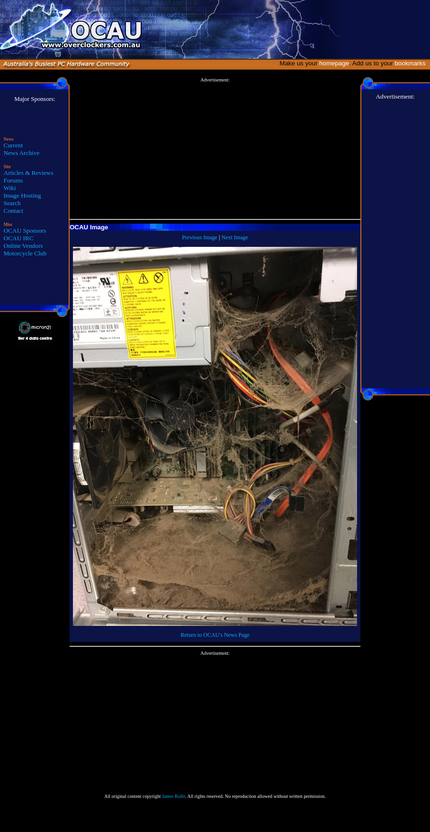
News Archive (22, 152)
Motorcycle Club (25, 253)
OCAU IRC (19, 238)
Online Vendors (23, 245)
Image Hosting (22, 195)
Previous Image (199, 237)
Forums (13, 180)
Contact (13, 210)
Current (13, 145)
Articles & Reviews (29, 172)
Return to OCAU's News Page (214, 635)
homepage (334, 63)
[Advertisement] (215, 148)
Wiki (10, 187)
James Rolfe (173, 796)
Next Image (235, 237)
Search (12, 203)
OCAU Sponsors (25, 230)
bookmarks (411, 63)
